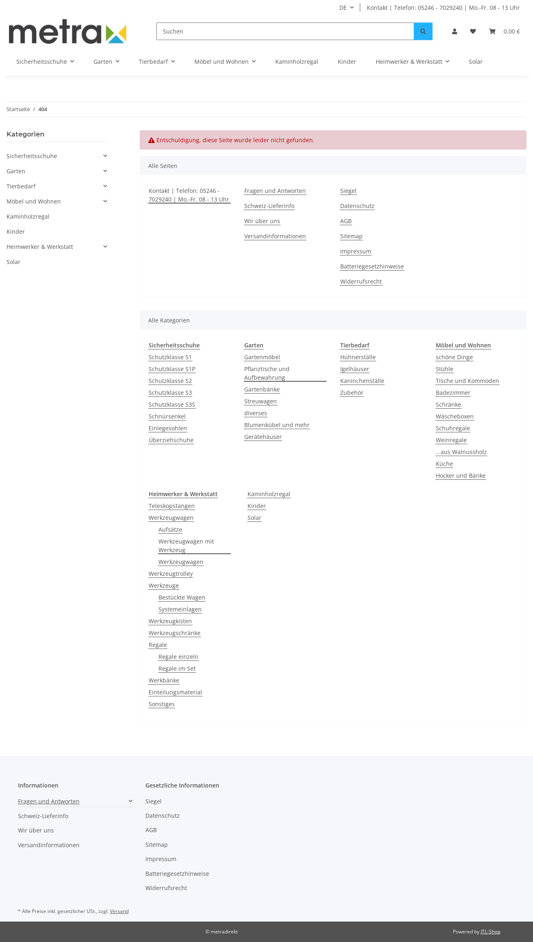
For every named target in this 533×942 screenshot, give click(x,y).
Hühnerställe (358, 357)
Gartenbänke (262, 389)
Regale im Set (177, 668)
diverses (255, 413)
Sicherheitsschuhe (32, 156)
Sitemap (351, 236)
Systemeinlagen (180, 609)
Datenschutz (357, 206)
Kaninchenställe (362, 381)
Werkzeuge (164, 585)
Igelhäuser (354, 369)
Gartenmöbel (262, 357)
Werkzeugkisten (170, 621)
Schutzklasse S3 (170, 392)
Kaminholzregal (269, 494)
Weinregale (451, 440)
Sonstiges (162, 704)
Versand (119, 911)
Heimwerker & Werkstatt (40, 247)
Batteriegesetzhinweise (372, 266)
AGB (346, 221)
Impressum (355, 251)
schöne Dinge (454, 357)
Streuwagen (260, 401)
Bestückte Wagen (181, 597)
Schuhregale (453, 428)
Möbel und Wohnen (34, 201)
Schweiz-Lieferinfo (269, 206)
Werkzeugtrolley (171, 573)
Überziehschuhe (171, 440)
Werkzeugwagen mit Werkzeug (186, 545)
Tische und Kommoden (467, 381)
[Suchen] (285, 31)
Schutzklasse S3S (172, 404)
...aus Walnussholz (461, 452)
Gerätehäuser (263, 437)
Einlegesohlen (168, 428)
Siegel (348, 191)
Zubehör (352, 392)
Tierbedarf (21, 186)
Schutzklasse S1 (170, 357)
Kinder (257, 506)
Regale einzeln (178, 656)
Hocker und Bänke (461, 475)
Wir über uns (262, 221)
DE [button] (343, 7)
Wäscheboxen (455, 416)
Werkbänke (164, 680)
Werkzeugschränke (175, 633)
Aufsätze (170, 529)
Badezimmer (453, 392)
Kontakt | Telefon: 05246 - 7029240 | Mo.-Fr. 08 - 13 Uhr (443, 7)
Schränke (448, 404)
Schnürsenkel (167, 416)
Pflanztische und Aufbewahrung (267, 373)
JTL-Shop (490, 931)
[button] (455, 31)
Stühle (444, 369)
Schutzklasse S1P (172, 369)
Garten (16, 171)
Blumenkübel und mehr (277, 425)
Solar (254, 517)
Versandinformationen (275, 236)
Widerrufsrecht (361, 281)
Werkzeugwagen (171, 517)
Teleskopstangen (172, 506)
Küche (444, 464)
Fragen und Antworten (275, 191)
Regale (158, 645)
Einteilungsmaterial (175, 692)
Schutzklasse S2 (170, 381)
